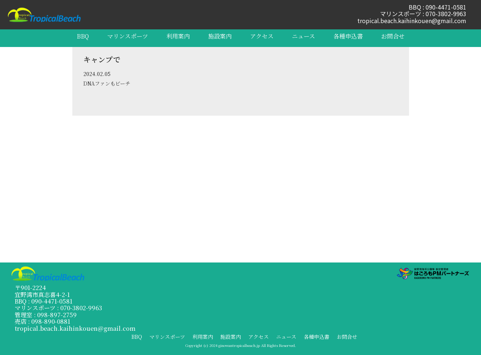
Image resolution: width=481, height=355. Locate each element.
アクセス (262, 36)
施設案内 (220, 36)
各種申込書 (348, 36)
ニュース (303, 36)
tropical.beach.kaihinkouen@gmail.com (411, 20)
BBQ (83, 36)
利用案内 (178, 36)
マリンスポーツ (127, 36)
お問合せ (393, 36)
